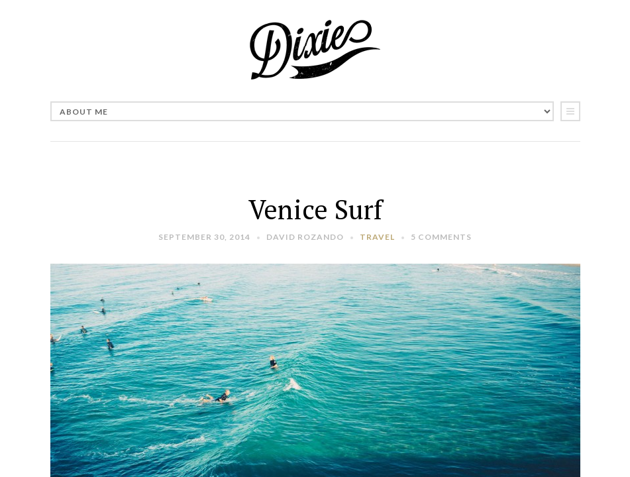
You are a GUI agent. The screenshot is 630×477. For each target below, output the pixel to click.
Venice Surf (315, 209)
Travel (377, 237)
